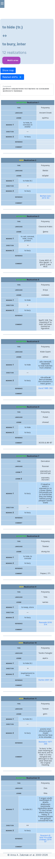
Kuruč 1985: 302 (46, 388)
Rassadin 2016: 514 (45, 623)
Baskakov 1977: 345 (45, 743)
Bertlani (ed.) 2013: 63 (45, 197)
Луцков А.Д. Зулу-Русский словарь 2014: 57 (45, 838)
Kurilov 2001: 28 (45, 680)
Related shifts (12, 77)
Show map (8, 70)
